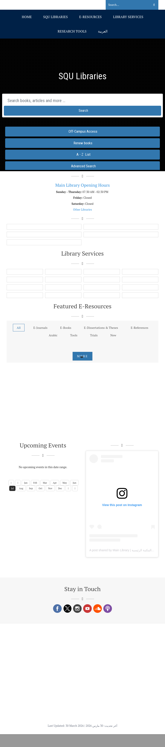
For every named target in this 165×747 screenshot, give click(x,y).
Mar (45, 482)
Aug (21, 488)
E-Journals (40, 328)
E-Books (65, 328)
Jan (26, 482)
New (113, 335)
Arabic (53, 335)
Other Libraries (82, 209)
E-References (139, 328)
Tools (74, 335)
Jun (74, 482)
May (65, 482)
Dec (60, 488)
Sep (31, 488)
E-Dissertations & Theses (101, 328)
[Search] (125, 5)
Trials (94, 335)
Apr (55, 482)
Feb (35, 482)
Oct (40, 488)
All (19, 328)
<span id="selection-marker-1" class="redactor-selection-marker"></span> (82, 104)
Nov (50, 488)
